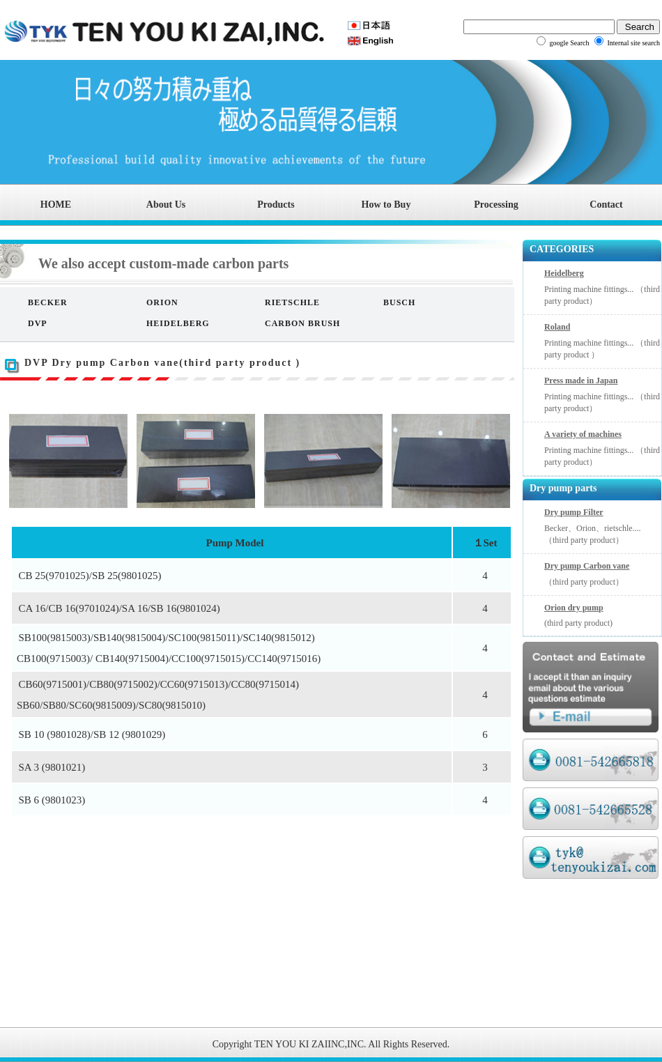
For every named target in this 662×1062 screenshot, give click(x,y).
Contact (606, 204)
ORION (162, 302)
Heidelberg (564, 273)
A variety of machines (583, 434)
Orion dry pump (573, 608)
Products (275, 204)
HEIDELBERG (178, 323)
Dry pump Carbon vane (586, 566)
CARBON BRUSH (302, 323)
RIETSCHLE (292, 302)
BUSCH (399, 302)
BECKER (48, 302)
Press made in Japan (580, 380)
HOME (55, 204)
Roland (557, 327)
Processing (496, 204)
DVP (37, 323)
